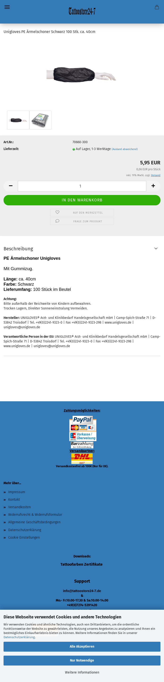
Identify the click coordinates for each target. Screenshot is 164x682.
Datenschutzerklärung (19, 637)
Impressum (16, 492)
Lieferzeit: (11, 149)
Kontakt (14, 500)
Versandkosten (19, 507)
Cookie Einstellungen (24, 538)
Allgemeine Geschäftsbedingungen (34, 522)
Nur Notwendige (82, 660)
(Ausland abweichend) (125, 149)
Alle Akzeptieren (82, 647)
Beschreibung (18, 249)
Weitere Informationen (82, 672)
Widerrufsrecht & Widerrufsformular (35, 515)
